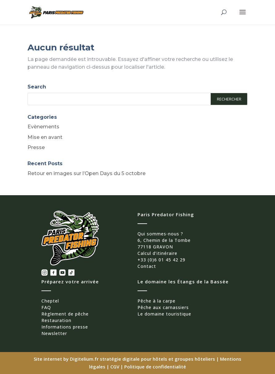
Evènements (43, 127)
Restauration (56, 320)
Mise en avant (44, 137)
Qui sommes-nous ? (160, 234)
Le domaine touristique (164, 314)
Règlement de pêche (65, 314)
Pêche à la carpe (157, 301)
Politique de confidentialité (155, 366)
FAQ (46, 307)
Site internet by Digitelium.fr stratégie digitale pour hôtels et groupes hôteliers (125, 359)
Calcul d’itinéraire (157, 253)
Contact (147, 266)
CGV (114, 366)
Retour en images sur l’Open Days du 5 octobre (86, 173)
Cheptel (50, 301)
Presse (36, 147)
